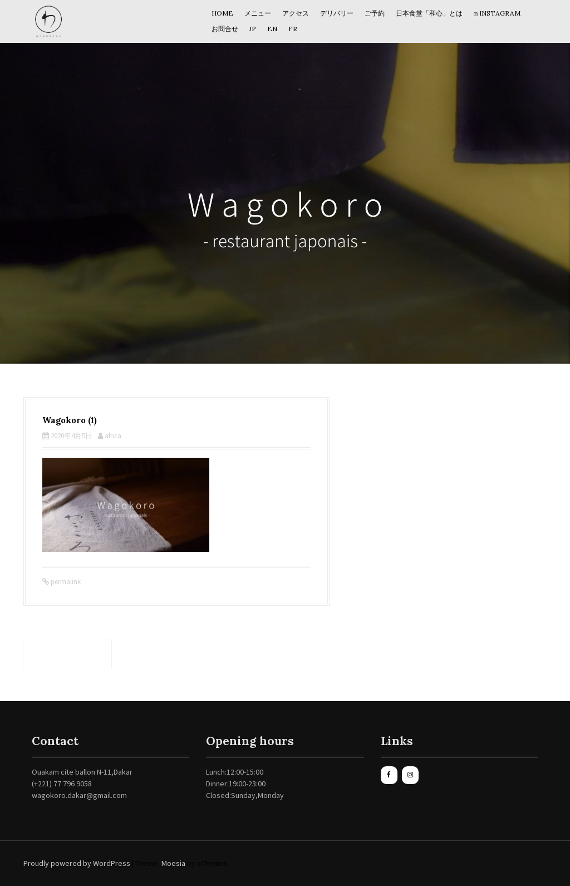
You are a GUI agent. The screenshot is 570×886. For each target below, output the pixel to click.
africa (113, 435)
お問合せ (225, 29)
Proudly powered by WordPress (76, 863)
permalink (65, 581)
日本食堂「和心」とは (429, 13)
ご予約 (375, 13)
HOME (222, 13)
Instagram (497, 13)
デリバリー (336, 13)
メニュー (257, 13)
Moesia (173, 863)
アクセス (295, 13)
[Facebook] (389, 775)
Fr (292, 29)
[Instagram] (410, 775)
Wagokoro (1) (67, 653)
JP (252, 29)
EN (272, 29)
